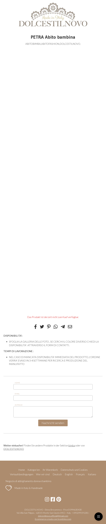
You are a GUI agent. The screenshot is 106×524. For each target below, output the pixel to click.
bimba (71, 445)
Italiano (92, 474)
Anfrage (18, 405)
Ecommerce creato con (53, 519)
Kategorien (34, 469)
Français (80, 474)
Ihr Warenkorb (50, 469)
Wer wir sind (43, 474)
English (69, 474)
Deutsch (57, 474)
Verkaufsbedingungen (21, 474)
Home (21, 469)
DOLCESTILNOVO (13, 448)
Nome (17, 383)
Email (17, 394)
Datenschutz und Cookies (74, 469)
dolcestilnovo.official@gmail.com (53, 515)
